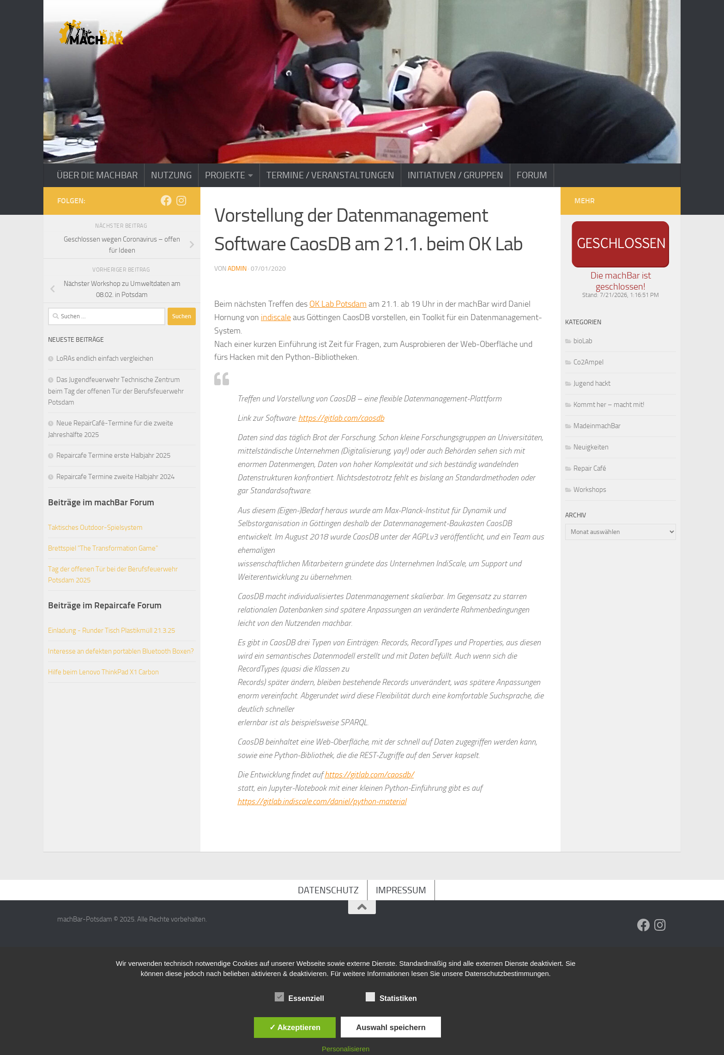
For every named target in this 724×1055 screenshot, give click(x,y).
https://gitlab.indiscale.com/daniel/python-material (321, 801)
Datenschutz (328, 890)
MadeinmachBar (597, 426)
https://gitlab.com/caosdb (341, 418)
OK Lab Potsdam (338, 304)
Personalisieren (345, 1049)
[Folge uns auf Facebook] (166, 200)
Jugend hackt (591, 383)
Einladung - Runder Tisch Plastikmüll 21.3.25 (111, 630)
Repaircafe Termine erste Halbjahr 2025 (113, 455)
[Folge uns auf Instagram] (181, 200)
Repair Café (589, 468)
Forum (532, 175)
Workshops (589, 489)
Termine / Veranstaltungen (330, 175)
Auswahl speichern (390, 1027)
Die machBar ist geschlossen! (621, 281)
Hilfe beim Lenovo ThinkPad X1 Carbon (103, 672)
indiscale (276, 317)
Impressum (401, 890)
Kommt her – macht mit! (609, 404)
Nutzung (171, 175)
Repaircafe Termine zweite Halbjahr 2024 (115, 477)
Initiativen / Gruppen (455, 175)
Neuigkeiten (591, 447)
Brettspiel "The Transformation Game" (103, 548)
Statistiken (391, 997)
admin (237, 269)
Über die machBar (97, 175)
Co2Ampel (588, 362)
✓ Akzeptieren (295, 1027)
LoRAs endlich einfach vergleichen (104, 358)
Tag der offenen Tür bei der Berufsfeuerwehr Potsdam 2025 (113, 574)
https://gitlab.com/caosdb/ (369, 775)
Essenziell (299, 997)
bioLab (582, 341)
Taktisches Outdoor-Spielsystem (95, 527)
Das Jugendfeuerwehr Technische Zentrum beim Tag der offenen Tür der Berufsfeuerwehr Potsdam (116, 391)
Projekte (225, 175)
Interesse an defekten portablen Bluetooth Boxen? (121, 651)
